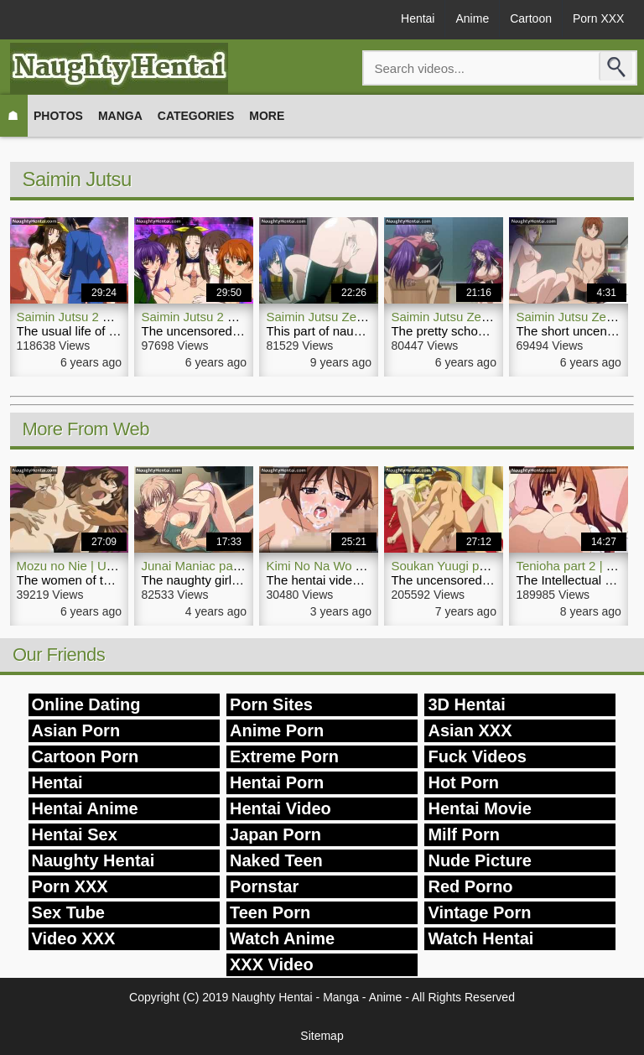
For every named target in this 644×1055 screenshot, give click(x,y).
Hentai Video (280, 808)
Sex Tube (68, 912)
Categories (196, 115)
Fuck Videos (477, 756)
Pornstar (264, 886)
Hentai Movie (479, 808)
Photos (58, 115)
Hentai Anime (85, 808)
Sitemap (321, 1035)
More (266, 115)
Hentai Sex (74, 834)
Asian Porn (76, 730)
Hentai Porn (277, 782)
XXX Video (272, 964)
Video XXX (74, 938)
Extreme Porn (284, 756)
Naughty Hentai (93, 860)
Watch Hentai (480, 938)
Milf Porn (464, 834)
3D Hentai (466, 704)
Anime (472, 18)
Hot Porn (463, 782)
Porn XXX (598, 18)
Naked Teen (276, 860)
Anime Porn (277, 730)
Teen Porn (270, 912)
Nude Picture (479, 860)
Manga (120, 115)
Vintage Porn (479, 912)
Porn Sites (271, 704)
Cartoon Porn (85, 756)
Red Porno (470, 886)
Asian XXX (470, 730)
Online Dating (86, 704)
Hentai (417, 18)
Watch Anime (282, 938)
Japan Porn (275, 834)
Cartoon (531, 18)
